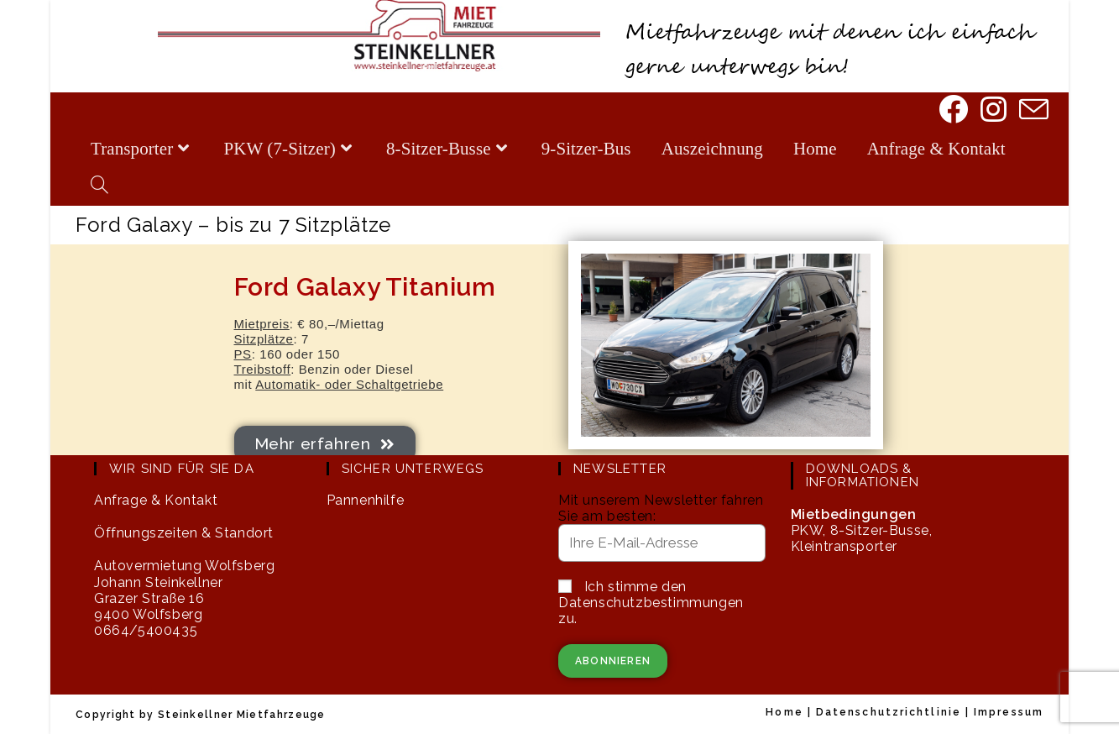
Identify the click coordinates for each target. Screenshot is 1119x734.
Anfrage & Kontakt (155, 500)
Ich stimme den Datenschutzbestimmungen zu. (651, 603)
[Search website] (99, 187)
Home (784, 712)
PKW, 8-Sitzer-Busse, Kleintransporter (862, 530)
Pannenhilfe (366, 500)
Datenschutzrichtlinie (888, 712)
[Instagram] (991, 111)
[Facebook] (951, 111)
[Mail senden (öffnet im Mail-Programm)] (1032, 112)
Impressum (1008, 712)
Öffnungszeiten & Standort (184, 533)
